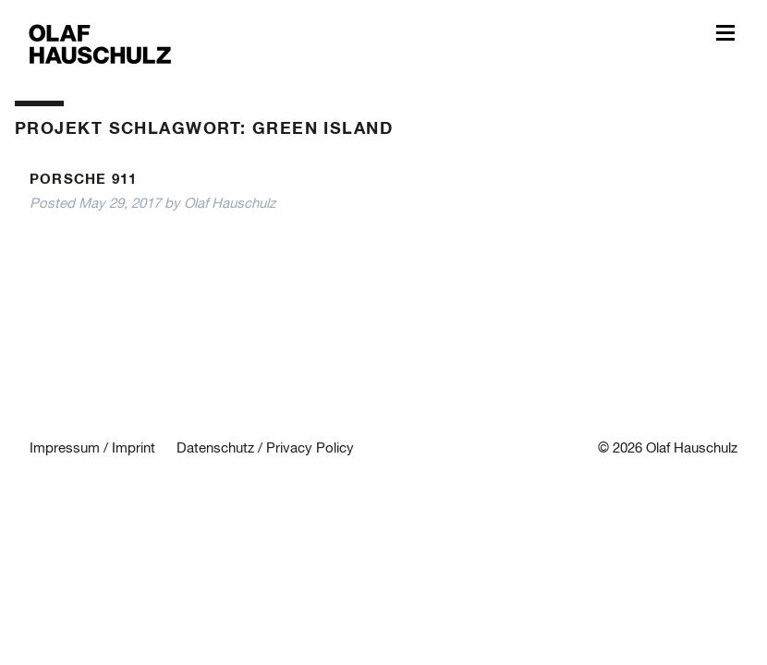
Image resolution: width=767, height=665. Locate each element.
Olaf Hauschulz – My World (100, 43)
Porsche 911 (83, 180)
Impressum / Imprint (92, 448)
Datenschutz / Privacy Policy (265, 448)
